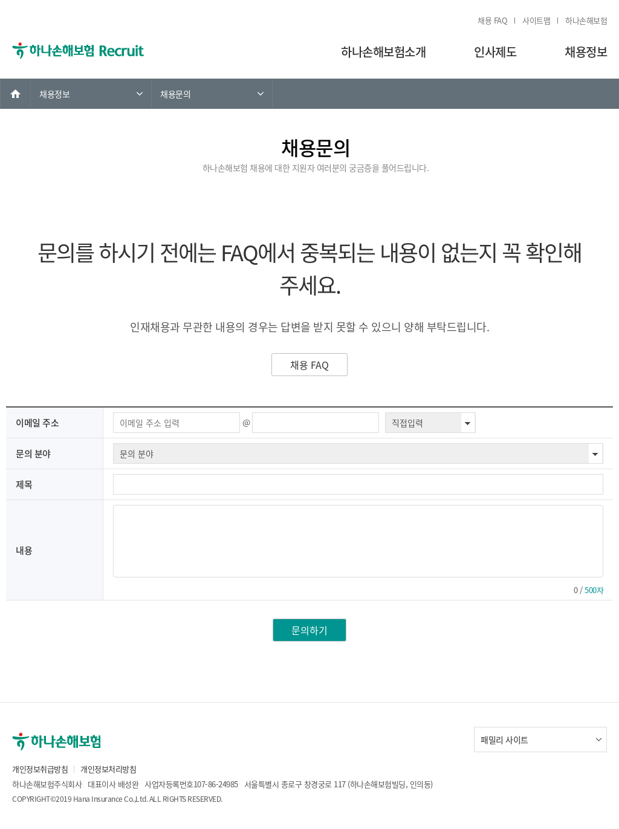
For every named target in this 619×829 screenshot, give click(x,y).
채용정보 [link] (54, 94)
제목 (24, 484)
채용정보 (586, 51)
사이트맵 (536, 20)
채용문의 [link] (175, 94)
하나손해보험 (586, 20)
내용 (24, 550)
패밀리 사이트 (504, 739)
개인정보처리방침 (108, 769)
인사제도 (495, 51)
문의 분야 (33, 453)
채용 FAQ (492, 20)
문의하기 (309, 630)
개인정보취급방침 (40, 769)
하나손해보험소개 (383, 51)
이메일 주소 (37, 422)
